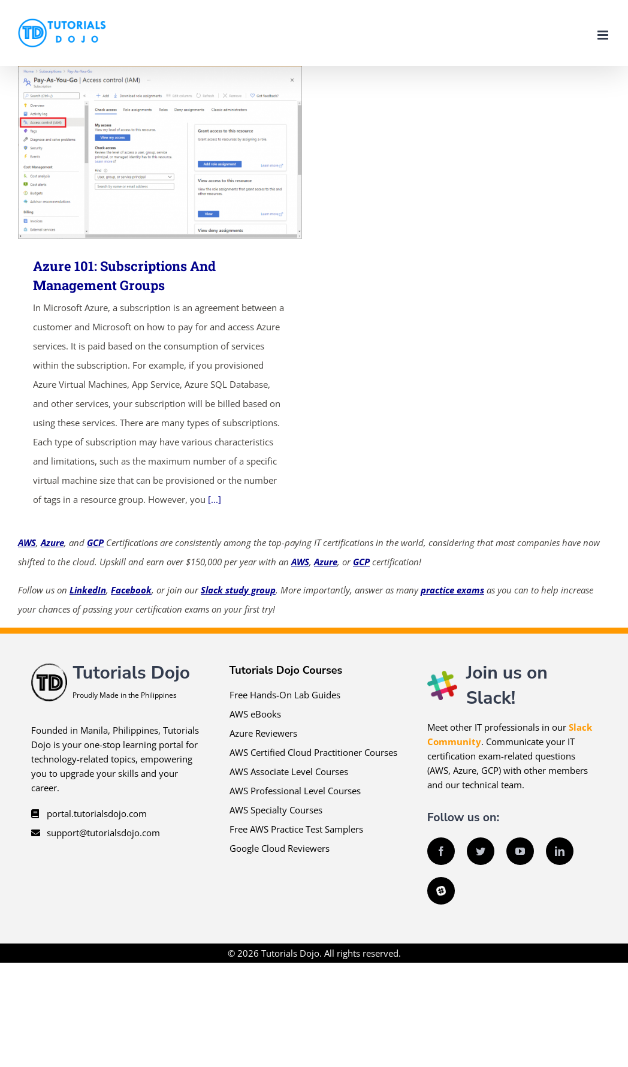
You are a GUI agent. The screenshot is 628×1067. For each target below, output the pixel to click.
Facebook (131, 590)
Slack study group (238, 590)
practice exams (452, 590)
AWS (27, 542)
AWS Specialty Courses (276, 810)
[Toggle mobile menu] (603, 35)
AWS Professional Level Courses (295, 791)
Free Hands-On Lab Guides (285, 695)
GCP (95, 542)
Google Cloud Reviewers (280, 848)
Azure (52, 542)
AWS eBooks (255, 714)
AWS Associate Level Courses (289, 771)
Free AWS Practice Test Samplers (296, 829)
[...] (214, 499)
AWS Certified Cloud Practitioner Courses (313, 752)
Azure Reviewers (263, 733)
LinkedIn (88, 590)
